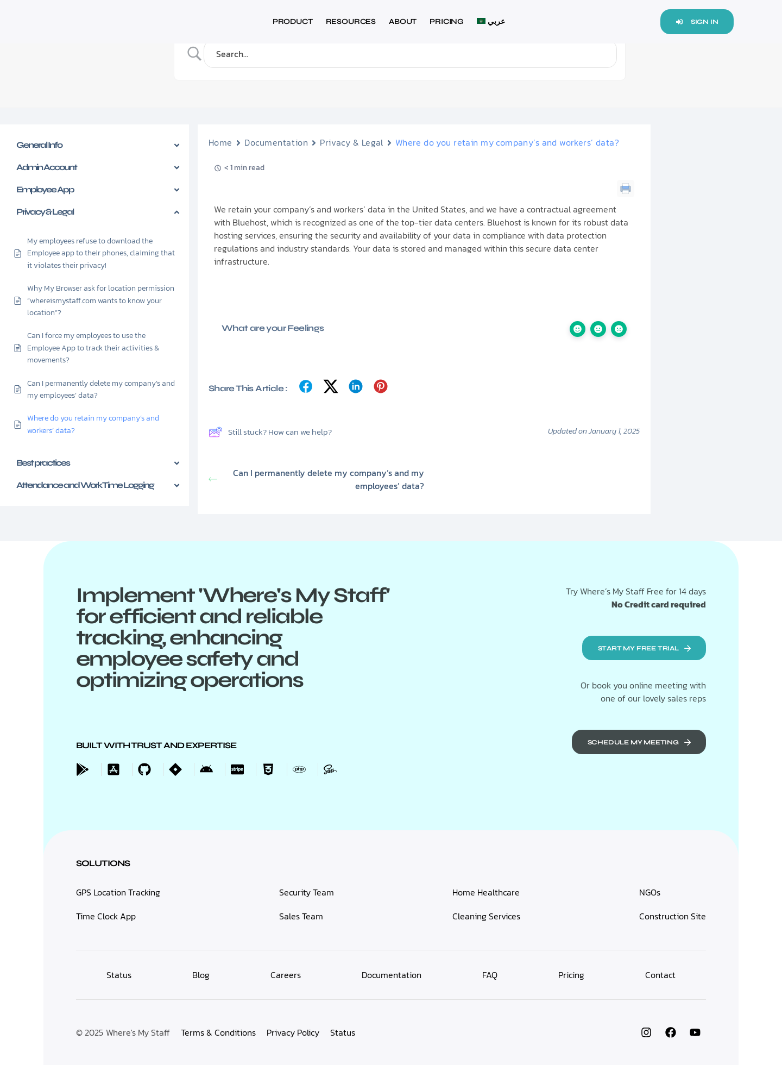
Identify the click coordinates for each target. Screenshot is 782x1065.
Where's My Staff (138, 1032)
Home (220, 142)
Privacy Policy (293, 1032)
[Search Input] (413, 54)
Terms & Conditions (218, 1032)
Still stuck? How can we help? (270, 432)
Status (342, 1032)
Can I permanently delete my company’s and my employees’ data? (316, 479)
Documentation (276, 142)
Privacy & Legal (351, 142)
